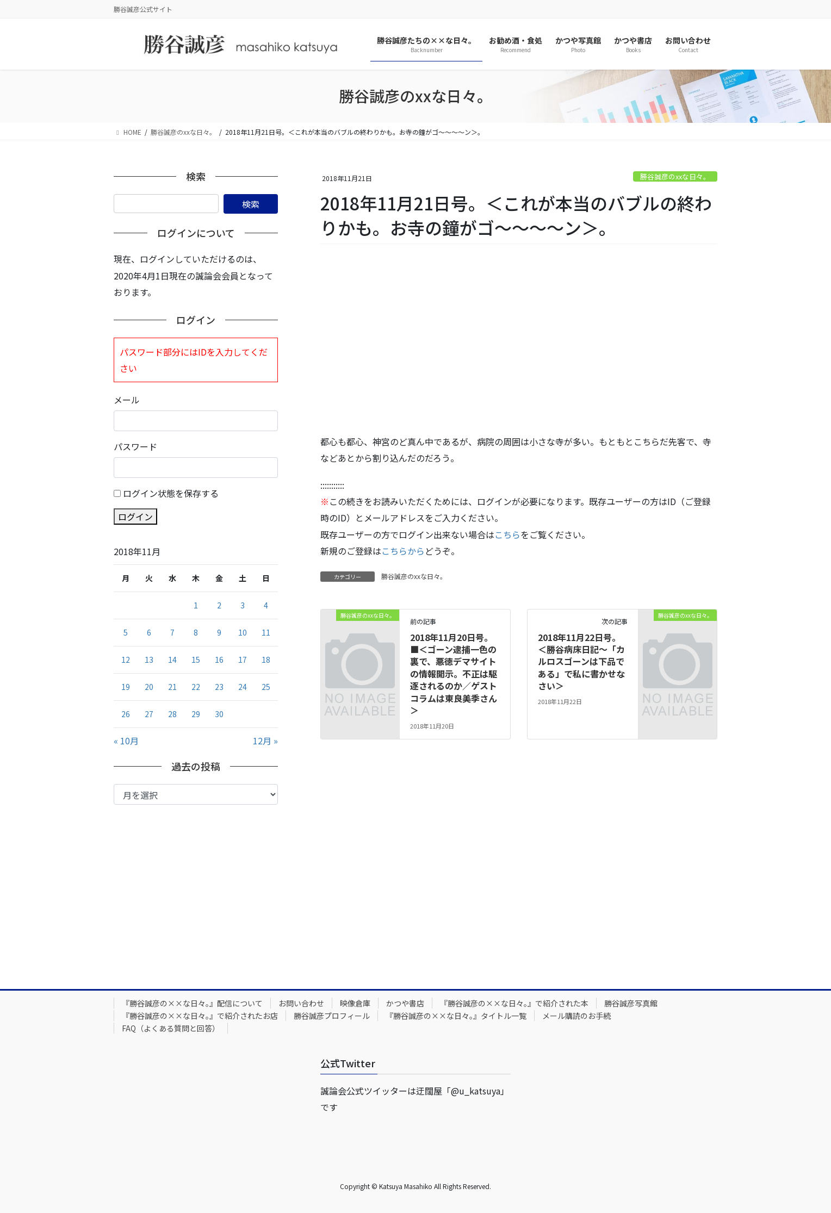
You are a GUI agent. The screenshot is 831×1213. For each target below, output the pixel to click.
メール (127, 399)
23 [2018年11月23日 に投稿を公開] (219, 686)
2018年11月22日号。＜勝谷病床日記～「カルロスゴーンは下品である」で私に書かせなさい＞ (581, 662)
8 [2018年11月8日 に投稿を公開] (196, 632)
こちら (507, 534)
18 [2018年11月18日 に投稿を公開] (266, 659)
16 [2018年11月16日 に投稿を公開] (219, 659)
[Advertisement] (518, 340)
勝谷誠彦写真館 (631, 1003)
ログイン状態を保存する (171, 493)
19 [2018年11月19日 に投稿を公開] (125, 686)
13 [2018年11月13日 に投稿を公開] (149, 659)
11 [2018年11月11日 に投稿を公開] (266, 632)
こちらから (403, 550)
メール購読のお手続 (576, 1015)
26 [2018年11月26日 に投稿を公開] (125, 713)
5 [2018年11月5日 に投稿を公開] (125, 632)
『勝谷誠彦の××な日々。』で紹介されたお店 (200, 1015)
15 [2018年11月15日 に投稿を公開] (195, 659)
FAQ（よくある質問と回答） (171, 1028)
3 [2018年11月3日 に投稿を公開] (242, 605)
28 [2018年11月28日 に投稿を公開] (172, 713)
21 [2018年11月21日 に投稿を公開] (172, 686)
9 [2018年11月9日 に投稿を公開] (219, 632)
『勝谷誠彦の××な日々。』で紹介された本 (514, 1003)
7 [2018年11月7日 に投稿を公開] (172, 632)
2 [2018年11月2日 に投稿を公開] (219, 605)
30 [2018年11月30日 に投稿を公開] (219, 713)
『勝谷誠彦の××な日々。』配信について (192, 1003)
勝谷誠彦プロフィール (332, 1015)
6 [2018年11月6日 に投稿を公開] (149, 632)
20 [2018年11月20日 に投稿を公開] (149, 686)
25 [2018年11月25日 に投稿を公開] (266, 686)
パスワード (135, 446)
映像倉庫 (355, 1003)
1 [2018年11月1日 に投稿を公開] (196, 605)
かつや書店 (405, 1003)
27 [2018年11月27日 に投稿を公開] (149, 713)
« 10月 (126, 740)
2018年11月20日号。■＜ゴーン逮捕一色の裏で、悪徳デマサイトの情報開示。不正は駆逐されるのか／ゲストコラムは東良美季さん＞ (453, 674)
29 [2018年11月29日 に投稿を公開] (195, 713)
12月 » (265, 740)
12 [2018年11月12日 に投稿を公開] (125, 659)
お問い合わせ (301, 1003)
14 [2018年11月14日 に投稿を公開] (172, 659)
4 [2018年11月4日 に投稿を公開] (266, 605)
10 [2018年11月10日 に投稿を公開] (242, 632)
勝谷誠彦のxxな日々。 (675, 176)
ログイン (135, 516)
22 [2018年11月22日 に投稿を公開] (195, 686)
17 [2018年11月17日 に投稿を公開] (242, 659)
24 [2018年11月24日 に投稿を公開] (242, 686)
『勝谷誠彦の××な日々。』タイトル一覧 (456, 1015)
